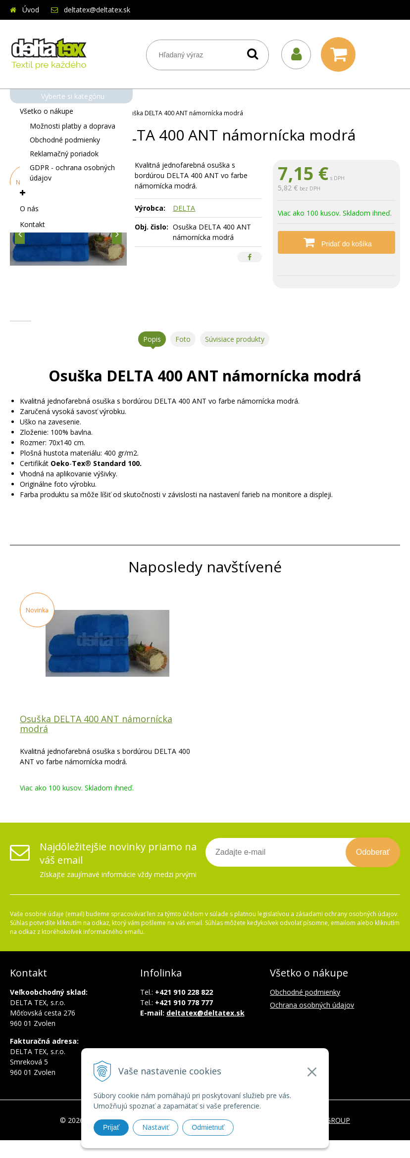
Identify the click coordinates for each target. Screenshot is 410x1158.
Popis (152, 357)
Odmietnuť (208, 1127)
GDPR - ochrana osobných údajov (72, 173)
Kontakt (32, 224)
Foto (183, 357)
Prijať (111, 1127)
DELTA (184, 208)
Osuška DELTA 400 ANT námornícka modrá (96, 741)
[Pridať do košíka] (336, 242)
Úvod (30, 9)
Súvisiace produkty (234, 357)
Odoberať (373, 870)
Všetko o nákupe (46, 111)
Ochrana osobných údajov (312, 1022)
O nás (29, 208)
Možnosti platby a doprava (72, 126)
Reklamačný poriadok (64, 153)
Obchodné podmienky (65, 139)
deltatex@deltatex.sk (97, 9)
